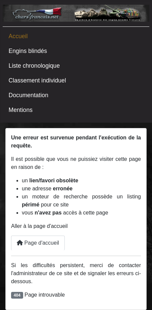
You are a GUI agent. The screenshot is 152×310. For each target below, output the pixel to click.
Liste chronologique (34, 65)
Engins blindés (28, 51)
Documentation (28, 95)
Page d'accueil (38, 243)
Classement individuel (37, 80)
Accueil (18, 36)
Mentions (21, 110)
